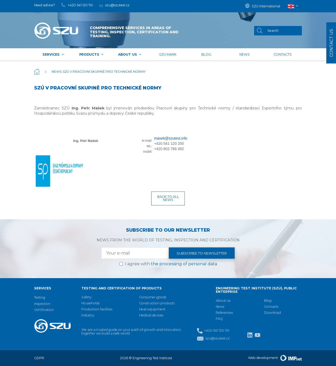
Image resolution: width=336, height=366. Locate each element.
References (224, 313)
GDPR (39, 358)
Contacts (283, 54)
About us (129, 54)
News (244, 54)
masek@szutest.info (170, 138)
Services (53, 54)
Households (90, 303)
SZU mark (168, 54)
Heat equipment (152, 309)
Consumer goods (152, 297)
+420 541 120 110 (213, 330)
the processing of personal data (184, 263)
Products (91, 54)
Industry (87, 315)
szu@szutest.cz (213, 338)
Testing (39, 297)
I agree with (171, 263)
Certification (44, 310)
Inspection (42, 304)
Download (272, 313)
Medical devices (151, 315)
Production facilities (96, 309)
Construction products (157, 303)
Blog (206, 54)
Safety (86, 297)
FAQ (219, 319)
